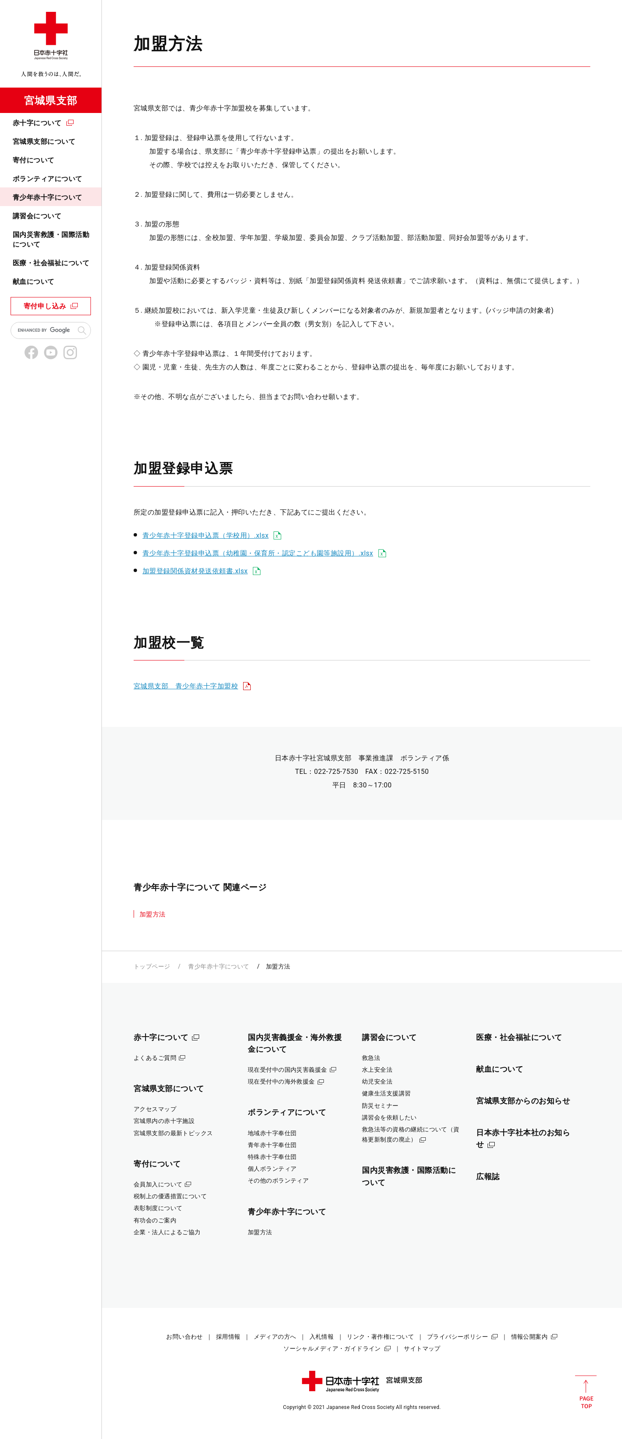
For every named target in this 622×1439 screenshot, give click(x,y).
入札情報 (322, 1336)
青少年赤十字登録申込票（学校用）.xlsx (205, 535)
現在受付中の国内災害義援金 (287, 1069)
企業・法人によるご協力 (167, 1232)
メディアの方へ (275, 1336)
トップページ (152, 966)
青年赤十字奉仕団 (272, 1145)
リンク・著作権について (380, 1336)
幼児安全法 (377, 1081)
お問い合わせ (184, 1336)
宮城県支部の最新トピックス (173, 1133)
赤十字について (37, 123)
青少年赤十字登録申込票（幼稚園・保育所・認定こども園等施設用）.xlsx (257, 553)
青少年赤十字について (47, 197)
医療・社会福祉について (51, 263)
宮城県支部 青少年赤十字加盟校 (186, 686)
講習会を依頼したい (389, 1117)
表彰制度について (158, 1208)
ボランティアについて (47, 179)
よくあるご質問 (155, 1057)
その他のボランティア (278, 1180)
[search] (46, 330)
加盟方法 (153, 914)
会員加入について (158, 1184)
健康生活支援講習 (386, 1093)
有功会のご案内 (155, 1220)
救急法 (371, 1057)
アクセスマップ (155, 1109)
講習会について (37, 216)
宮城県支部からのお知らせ (523, 1100)
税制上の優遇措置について (170, 1196)
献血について (34, 282)
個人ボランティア (272, 1168)
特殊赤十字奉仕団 (272, 1156)
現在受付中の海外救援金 (281, 1081)
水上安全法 (377, 1069)
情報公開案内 (529, 1336)
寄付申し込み (45, 306)
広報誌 (488, 1176)
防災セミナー (380, 1105)
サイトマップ (422, 1348)
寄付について (34, 160)
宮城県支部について (44, 142)
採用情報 (228, 1336)
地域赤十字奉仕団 (272, 1133)
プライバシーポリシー (457, 1336)
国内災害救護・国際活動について (51, 239)
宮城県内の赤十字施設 (164, 1120)
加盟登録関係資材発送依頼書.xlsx (195, 571)
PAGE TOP (586, 1392)
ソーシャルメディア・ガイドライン (332, 1348)
